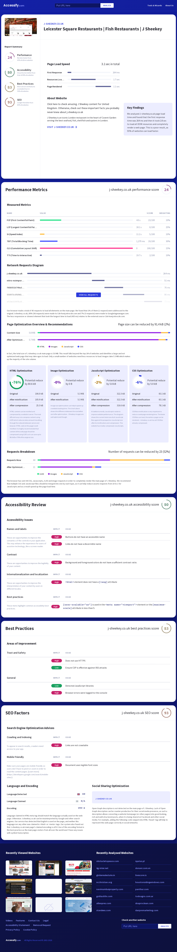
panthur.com (142, 889)
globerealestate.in (105, 875)
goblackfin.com (104, 896)
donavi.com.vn (142, 868)
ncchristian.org (104, 882)
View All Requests (88, 295)
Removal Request (42, 925)
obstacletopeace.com (107, 861)
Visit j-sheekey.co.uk (62, 127)
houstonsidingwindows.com (149, 882)
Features (20, 920)
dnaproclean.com (144, 903)
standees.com (103, 910)
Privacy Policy (13, 929)
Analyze (107, 5)
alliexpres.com (103, 903)
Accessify (13, 5)
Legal (45, 920)
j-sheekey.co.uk (54, 23)
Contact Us (34, 920)
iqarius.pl (140, 861)
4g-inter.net (102, 868)
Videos (9, 920)
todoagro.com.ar (144, 896)
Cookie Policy (30, 929)
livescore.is (140, 875)
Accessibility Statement (18, 925)
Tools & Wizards (154, 5)
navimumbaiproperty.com (109, 889)
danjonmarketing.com (146, 910)
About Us (169, 5)
